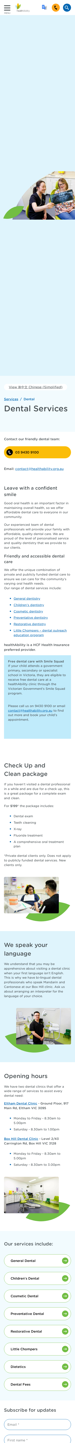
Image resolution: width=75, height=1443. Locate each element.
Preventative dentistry (31, 618)
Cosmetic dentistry (28, 611)
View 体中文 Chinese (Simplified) (35, 387)
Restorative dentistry (30, 624)
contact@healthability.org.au (30, 710)
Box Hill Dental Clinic (21, 1139)
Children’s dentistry (29, 605)
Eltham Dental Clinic (20, 1103)
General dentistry (27, 598)
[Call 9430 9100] (56, 8)
